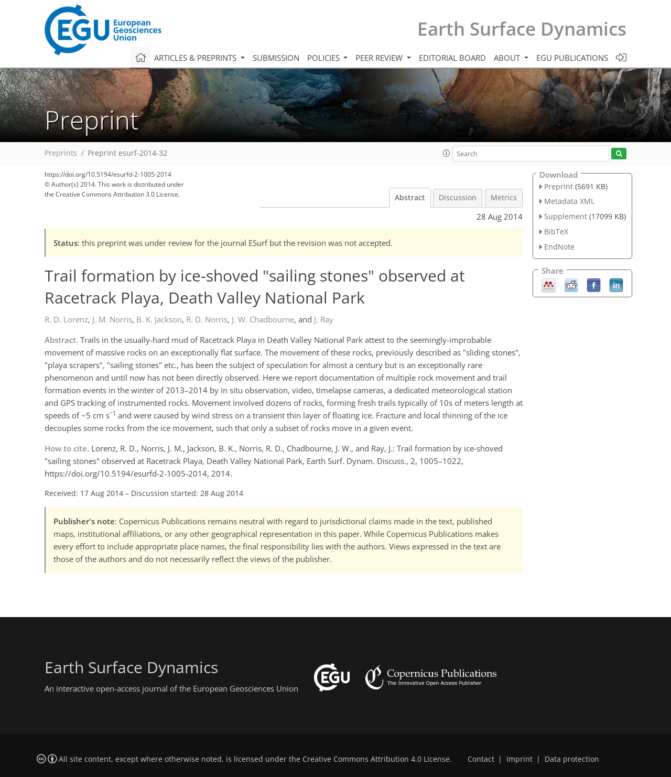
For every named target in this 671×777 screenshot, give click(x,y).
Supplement (565, 216)
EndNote (559, 247)
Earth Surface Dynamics (521, 28)
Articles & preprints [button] (196, 57)
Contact (481, 759)
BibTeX (556, 231)
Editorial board (452, 57)
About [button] (508, 57)
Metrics (504, 197)
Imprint (519, 759)
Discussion (458, 197)
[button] (446, 153)
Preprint (558, 186)
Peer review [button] (380, 57)
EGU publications (572, 57)
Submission (276, 57)
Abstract (410, 197)
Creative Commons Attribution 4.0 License (376, 759)
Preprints (61, 153)
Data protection (572, 759)
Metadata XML (569, 201)
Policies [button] (324, 57)
